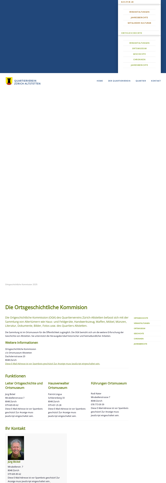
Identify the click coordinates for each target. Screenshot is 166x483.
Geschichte (139, 54)
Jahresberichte (139, 17)
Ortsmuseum (139, 48)
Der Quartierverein (119, 81)
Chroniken (139, 59)
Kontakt (156, 81)
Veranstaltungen (139, 12)
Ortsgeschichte (131, 33)
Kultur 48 (127, 2)
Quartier (141, 81)
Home (100, 81)
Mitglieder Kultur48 (139, 23)
